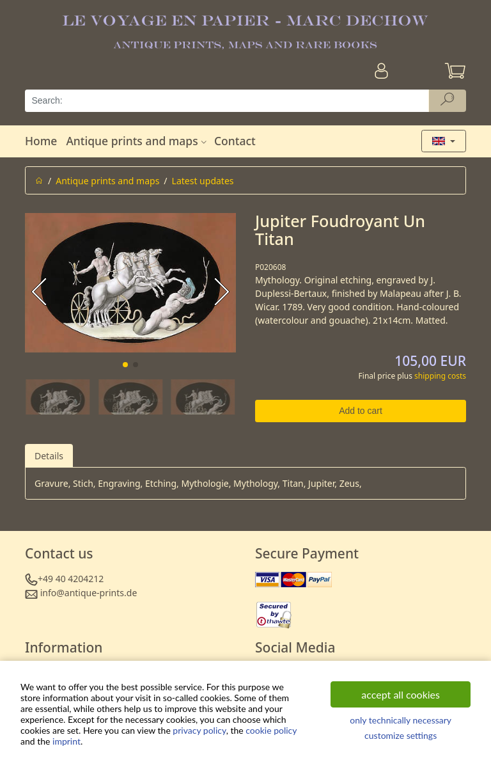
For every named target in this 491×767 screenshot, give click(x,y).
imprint (66, 741)
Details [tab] (49, 456)
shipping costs (440, 375)
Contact (235, 140)
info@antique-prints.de (88, 593)
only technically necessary (400, 720)
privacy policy (199, 730)
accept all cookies (400, 694)
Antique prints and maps (137, 140)
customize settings (400, 735)
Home (41, 140)
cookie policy (271, 730)
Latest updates (203, 181)
